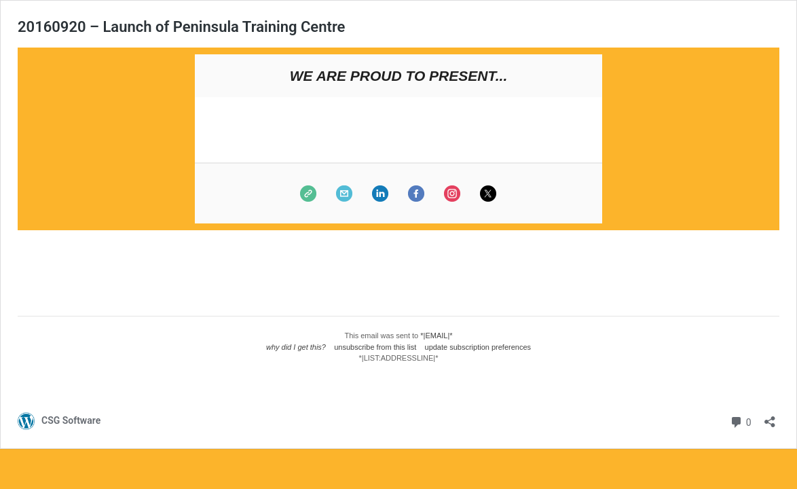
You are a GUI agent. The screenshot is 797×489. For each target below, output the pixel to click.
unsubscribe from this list (375, 347)
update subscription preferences (478, 347)
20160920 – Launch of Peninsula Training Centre (181, 26)
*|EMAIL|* (436, 335)
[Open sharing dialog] (769, 417)
